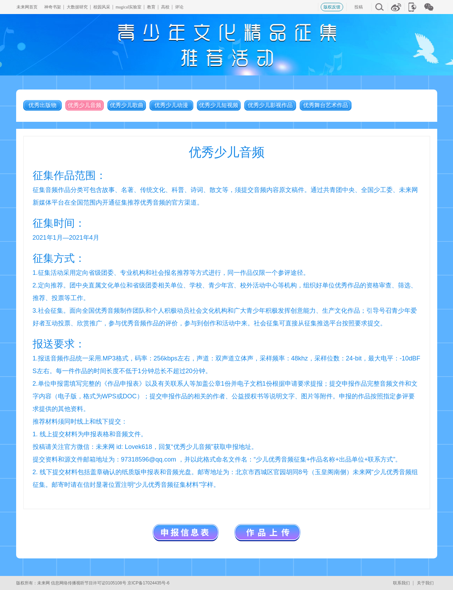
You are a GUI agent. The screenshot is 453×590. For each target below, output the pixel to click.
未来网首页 (27, 7)
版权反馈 (332, 7)
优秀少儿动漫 (171, 105)
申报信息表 (185, 532)
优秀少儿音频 (84, 105)
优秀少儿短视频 (218, 105)
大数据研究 (77, 7)
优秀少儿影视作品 (270, 105)
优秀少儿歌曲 (127, 105)
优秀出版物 (42, 105)
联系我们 (401, 583)
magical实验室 (129, 7)
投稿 (358, 7)
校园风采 (101, 7)
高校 (165, 7)
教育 (151, 7)
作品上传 (267, 532)
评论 (179, 7)
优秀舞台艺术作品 (325, 105)
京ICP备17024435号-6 (148, 583)
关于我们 (425, 583)
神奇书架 (52, 7)
